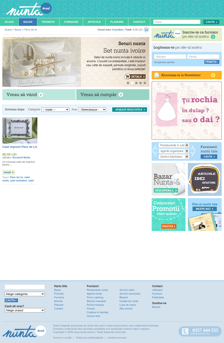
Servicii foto (93, 316)
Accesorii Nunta (21, 157)
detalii (7, 172)
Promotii (48, 21)
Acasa (9, 21)
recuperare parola (164, 62)
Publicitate (158, 297)
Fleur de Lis (16, 177)
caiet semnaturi (18, 180)
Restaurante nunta (97, 290)
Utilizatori (157, 290)
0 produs (117, 29)
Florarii (91, 308)
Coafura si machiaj (97, 312)
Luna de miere (127, 304)
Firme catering (95, 297)
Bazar (27, 21)
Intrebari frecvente (117, 337)
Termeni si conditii (62, 337)
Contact (139, 21)
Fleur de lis (30, 29)
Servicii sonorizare (129, 293)
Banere (156, 307)
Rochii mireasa (95, 304)
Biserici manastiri (96, 301)
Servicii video (127, 290)
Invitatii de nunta (128, 301)
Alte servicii (126, 308)
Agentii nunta (94, 293)
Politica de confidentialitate (89, 337)
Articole (94, 21)
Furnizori (71, 21)
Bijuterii (123, 297)
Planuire (116, 21)
